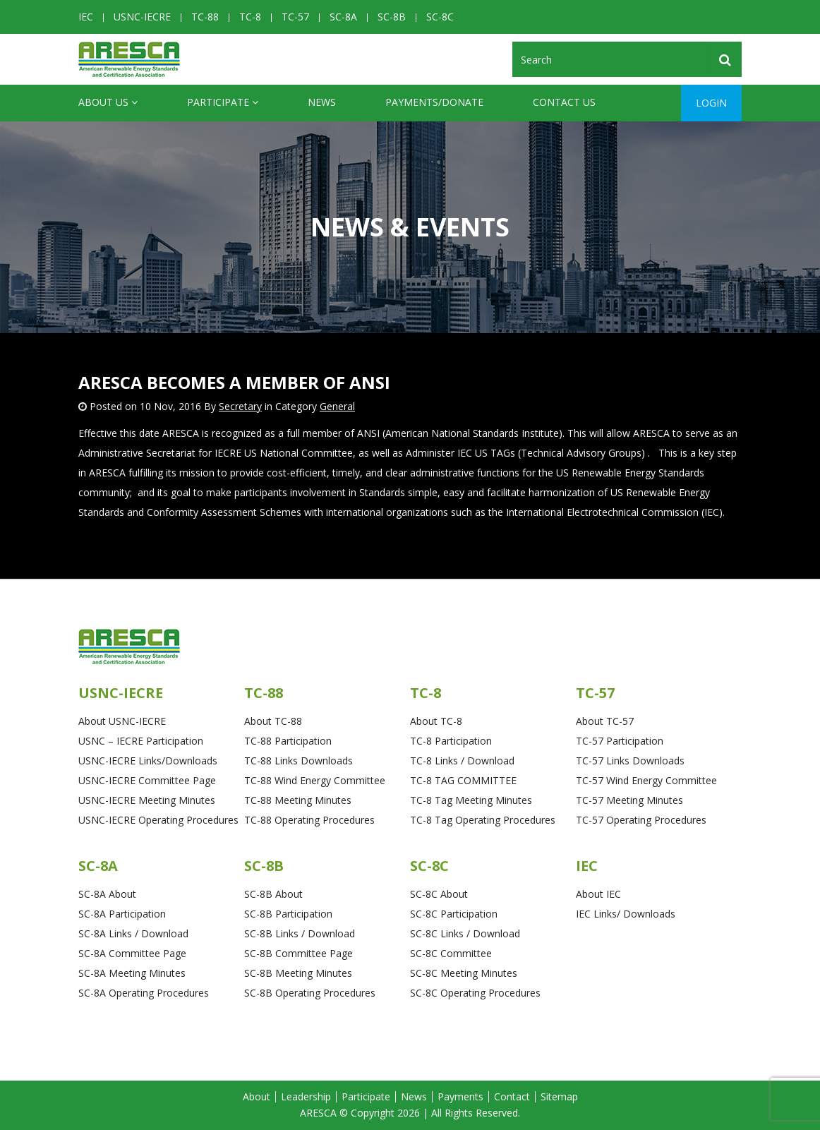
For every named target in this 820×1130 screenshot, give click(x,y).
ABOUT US (108, 102)
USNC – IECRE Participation (140, 740)
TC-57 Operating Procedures (641, 820)
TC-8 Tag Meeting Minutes (471, 800)
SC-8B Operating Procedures (309, 992)
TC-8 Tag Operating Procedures (482, 820)
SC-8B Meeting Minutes (298, 973)
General (337, 406)
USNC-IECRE (142, 16)
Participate (222, 102)
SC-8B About (273, 894)
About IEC (598, 894)
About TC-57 (605, 721)
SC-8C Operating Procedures (475, 992)
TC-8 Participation (451, 740)
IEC (85, 16)
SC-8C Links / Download (465, 933)
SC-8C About (439, 894)
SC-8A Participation (122, 913)
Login (711, 102)
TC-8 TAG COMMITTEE (463, 780)
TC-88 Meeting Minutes (297, 800)
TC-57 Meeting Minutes (629, 800)
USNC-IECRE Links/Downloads (147, 760)
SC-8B (392, 16)
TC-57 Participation (619, 740)
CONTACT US (564, 102)
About (256, 1096)
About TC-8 (436, 721)
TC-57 (295, 16)
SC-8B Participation (288, 913)
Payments (460, 1096)
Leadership (306, 1096)
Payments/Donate (434, 102)
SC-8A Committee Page (132, 953)
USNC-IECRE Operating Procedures (158, 820)
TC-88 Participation (288, 740)
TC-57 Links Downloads (630, 760)
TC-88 (205, 16)
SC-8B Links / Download (299, 933)
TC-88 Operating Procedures (309, 820)
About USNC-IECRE (122, 721)
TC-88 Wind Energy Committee (314, 780)
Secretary (240, 406)
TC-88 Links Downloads (298, 760)
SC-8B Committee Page (298, 953)
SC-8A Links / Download (133, 933)
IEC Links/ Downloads (625, 913)
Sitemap (559, 1096)
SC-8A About (107, 894)
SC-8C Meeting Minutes (463, 973)
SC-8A (343, 16)
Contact (512, 1096)
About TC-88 (273, 721)
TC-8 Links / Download (462, 760)
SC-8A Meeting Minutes (132, 973)
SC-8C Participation (454, 913)
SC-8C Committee (451, 953)
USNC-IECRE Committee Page (147, 780)
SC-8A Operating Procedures (143, 992)
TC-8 (250, 16)
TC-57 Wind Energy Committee (646, 780)
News (322, 102)
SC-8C (440, 16)
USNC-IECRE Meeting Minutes (146, 800)
